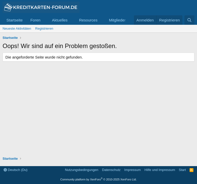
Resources (88, 20)
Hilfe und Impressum (159, 170)
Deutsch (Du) (15, 170)
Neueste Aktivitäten (17, 28)
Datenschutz (111, 170)
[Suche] (189, 20)
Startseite (14, 20)
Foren (35, 20)
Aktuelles (59, 20)
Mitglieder (117, 20)
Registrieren (44, 28)
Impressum (132, 170)
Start (182, 170)
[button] (44, 20)
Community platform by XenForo (98, 179)
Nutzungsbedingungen (81, 170)
